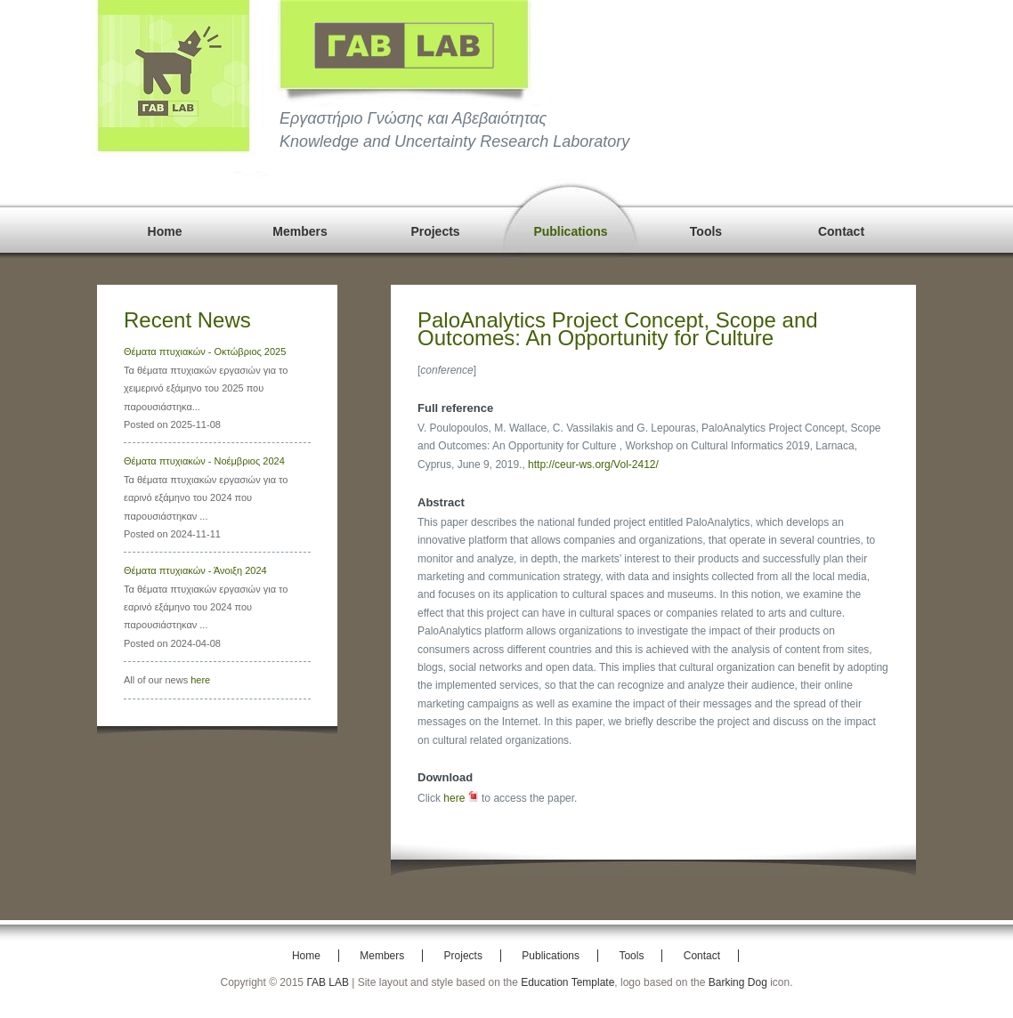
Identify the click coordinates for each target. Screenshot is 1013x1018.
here (200, 680)
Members (299, 231)
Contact (841, 231)
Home (165, 231)
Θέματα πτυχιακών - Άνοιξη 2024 (195, 570)
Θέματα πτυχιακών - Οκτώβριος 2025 (205, 351)
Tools (706, 231)
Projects (434, 231)
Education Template (567, 982)
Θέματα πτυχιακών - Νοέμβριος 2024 (204, 461)
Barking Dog (738, 982)
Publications (570, 231)
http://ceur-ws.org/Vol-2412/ (593, 464)
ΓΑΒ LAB (327, 982)
